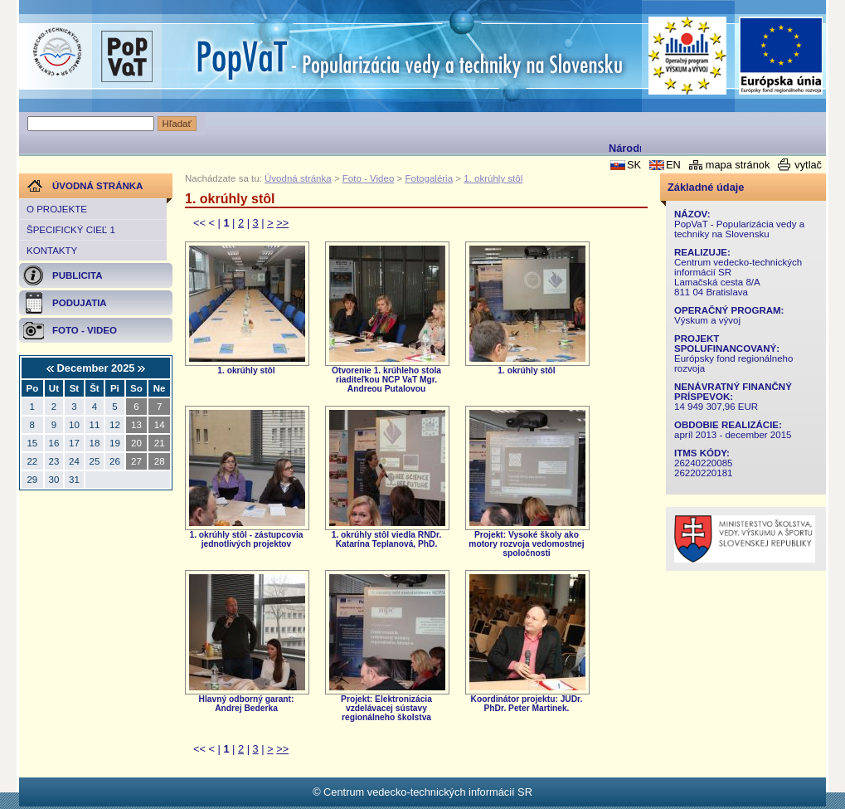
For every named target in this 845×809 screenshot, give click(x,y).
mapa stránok (738, 164)
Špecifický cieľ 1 (71, 230)
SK (634, 164)
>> (282, 223)
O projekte (57, 209)
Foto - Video (368, 178)
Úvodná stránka (298, 178)
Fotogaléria (429, 178)
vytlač (808, 164)
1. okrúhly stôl (493, 178)
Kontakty (52, 251)
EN (673, 164)
